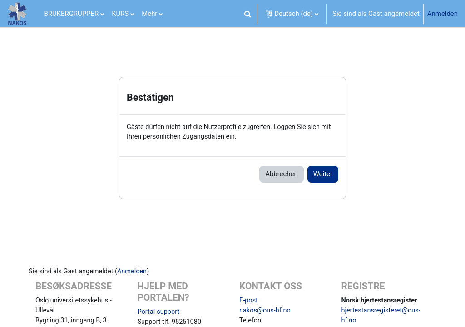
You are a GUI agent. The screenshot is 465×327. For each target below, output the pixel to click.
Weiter (322, 174)
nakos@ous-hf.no (265, 312)
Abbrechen (281, 174)
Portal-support (162, 313)
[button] (247, 13)
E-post (248, 301)
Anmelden (442, 14)
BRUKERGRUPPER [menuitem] (71, 14)
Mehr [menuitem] (149, 14)
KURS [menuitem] (120, 14)
